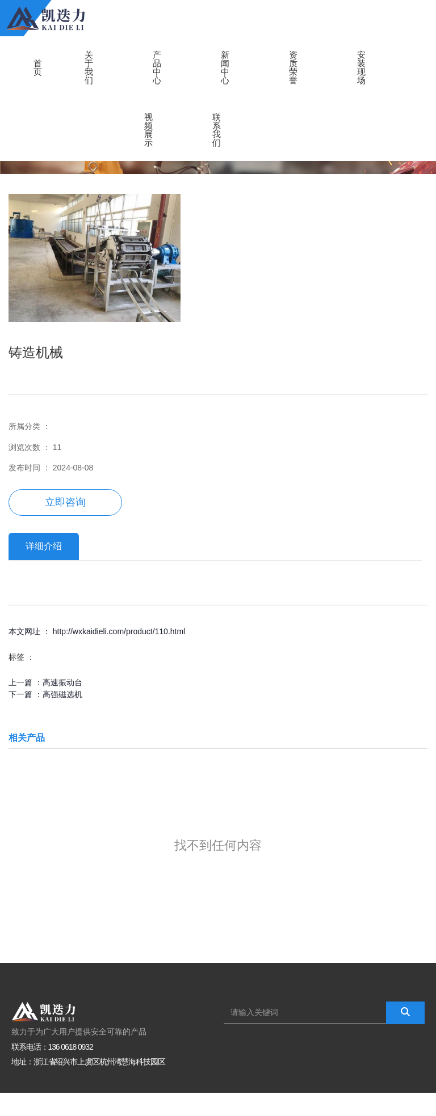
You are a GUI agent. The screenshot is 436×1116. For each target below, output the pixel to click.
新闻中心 (225, 67)
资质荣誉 (293, 67)
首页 (37, 67)
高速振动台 (62, 682)
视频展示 (148, 129)
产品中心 (157, 67)
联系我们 (216, 129)
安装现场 (361, 67)
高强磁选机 (62, 694)
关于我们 (89, 67)
